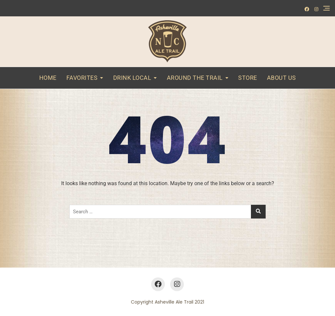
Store (247, 77)
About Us (281, 77)
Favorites (82, 77)
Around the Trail (195, 77)
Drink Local (132, 77)
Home (48, 77)
